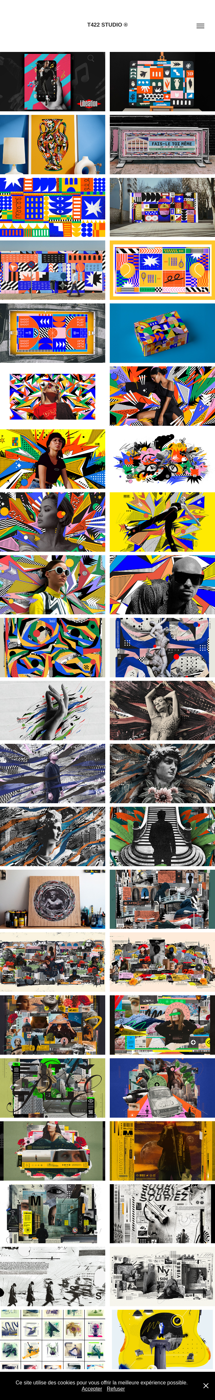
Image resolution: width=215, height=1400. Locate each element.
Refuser (116, 1389)
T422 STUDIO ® (107, 25)
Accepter (92, 1389)
